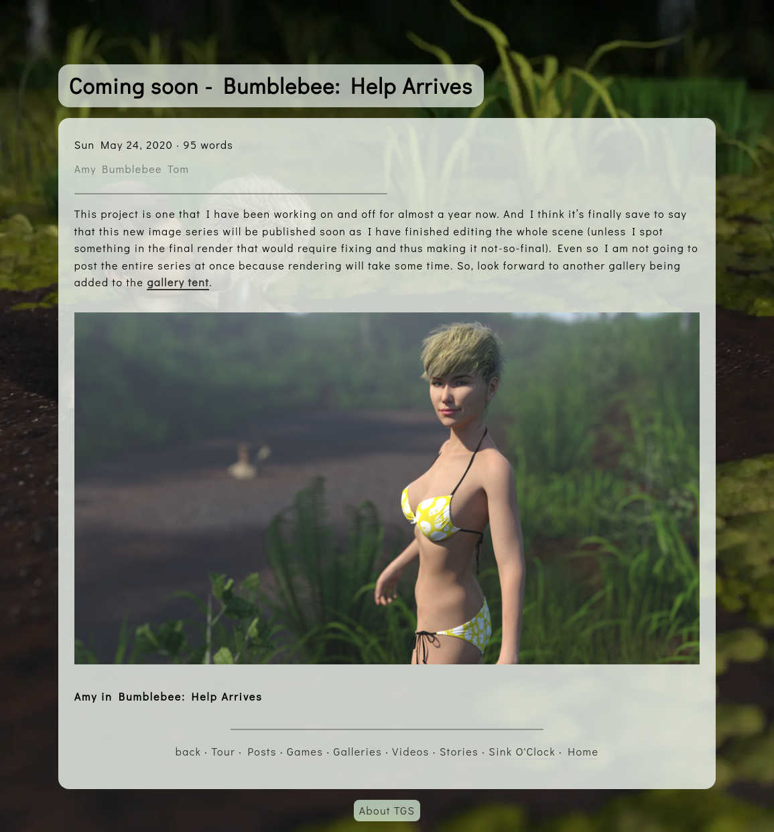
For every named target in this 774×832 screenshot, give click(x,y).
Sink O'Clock (522, 751)
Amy (85, 169)
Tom (178, 169)
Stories (459, 751)
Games (305, 751)
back (189, 751)
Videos (410, 751)
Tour (223, 751)
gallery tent (178, 282)
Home (583, 751)
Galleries (358, 751)
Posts (261, 751)
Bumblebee (132, 169)
